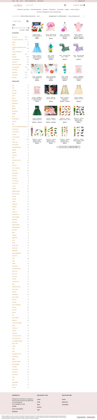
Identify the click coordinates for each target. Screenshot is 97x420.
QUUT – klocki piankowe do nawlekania (51, 57)
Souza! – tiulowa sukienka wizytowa (78, 98)
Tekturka (14, 333)
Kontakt (14, 406)
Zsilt (13, 380)
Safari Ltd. (14, 385)
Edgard (14, 150)
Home (13, 1)
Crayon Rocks (15, 137)
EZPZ (13, 157)
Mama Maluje (15, 217)
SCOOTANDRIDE (16, 305)
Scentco (14, 299)
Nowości (20, 9)
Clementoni (15, 129)
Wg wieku (26, 9)
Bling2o (14, 113)
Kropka (14, 199)
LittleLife (14, 206)
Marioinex (14, 222)
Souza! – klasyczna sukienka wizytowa (37, 119)
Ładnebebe (15, 382)
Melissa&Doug (16, 227)
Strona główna (15, 16)
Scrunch (14, 310)
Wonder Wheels (16, 361)
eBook (13, 42)
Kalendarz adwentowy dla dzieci (19, 48)
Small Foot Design (17, 323)
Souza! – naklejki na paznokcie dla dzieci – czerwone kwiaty (37, 99)
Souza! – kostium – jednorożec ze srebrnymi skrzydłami (78, 36)
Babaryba (14, 101)
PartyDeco (15, 266)
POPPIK (14, 279)
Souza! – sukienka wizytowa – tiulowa (51, 119)
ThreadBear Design (17, 341)
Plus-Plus (14, 276)
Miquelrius (14, 237)
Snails (13, 325)
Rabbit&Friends (16, 287)
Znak (13, 377)
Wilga (13, 359)
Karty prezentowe (55, 12)
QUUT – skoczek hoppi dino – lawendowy (78, 56)
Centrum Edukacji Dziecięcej (19, 126)
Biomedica (15, 111)
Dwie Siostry (15, 145)
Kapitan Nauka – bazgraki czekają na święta (37, 36)
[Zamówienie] (76, 16)
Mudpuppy (15, 250)
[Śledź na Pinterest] (76, 1)
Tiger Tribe (15, 343)
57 (73, 147)
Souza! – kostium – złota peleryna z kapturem (64, 99)
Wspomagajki (15, 364)
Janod (13, 186)
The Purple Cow (16, 338)
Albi (13, 85)
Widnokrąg (15, 356)
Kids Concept (15, 194)
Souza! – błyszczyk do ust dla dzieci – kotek (51, 35)
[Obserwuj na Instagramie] (75, 1)
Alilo (13, 88)
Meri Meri (14, 230)
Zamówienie (65, 404)
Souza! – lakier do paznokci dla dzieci (51, 98)
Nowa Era (14, 256)
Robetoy (14, 292)
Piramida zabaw (16, 268)
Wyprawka (53, 9)
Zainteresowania (36, 9)
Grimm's (14, 165)
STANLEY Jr (15, 328)
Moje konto (65, 402)
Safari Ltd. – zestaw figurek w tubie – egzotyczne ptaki (37, 140)
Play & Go (14, 274)
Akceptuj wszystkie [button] (91, 417)
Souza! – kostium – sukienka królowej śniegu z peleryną (37, 57)
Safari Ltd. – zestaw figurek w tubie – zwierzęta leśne (78, 120)
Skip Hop (14, 320)
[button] (81, 1)
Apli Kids (14, 93)
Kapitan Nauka (16, 191)
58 (76, 147)
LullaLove (14, 212)
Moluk (13, 243)
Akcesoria (60, 9)
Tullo (13, 348)
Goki (13, 163)
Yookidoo (14, 367)
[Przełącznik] (28, 37)
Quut (13, 284)
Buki (13, 124)
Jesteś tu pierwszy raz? (30, 1)
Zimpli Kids (15, 374)
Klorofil (14, 196)
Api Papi (14, 90)
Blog (21, 1)
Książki (67, 9)
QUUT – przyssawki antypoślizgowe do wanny (37, 78)
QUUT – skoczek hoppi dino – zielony (64, 56)
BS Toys (14, 121)
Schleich (14, 302)
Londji (13, 209)
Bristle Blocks (15, 119)
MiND (13, 232)
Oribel (13, 263)
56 (70, 147)
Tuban (13, 346)
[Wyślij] (65, 5)
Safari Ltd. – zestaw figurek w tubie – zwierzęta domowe (51, 140)
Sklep (17, 1)
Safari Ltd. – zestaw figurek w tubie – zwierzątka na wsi (65, 140)
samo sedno (15, 297)
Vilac (13, 351)
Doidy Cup (15, 142)
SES (13, 315)
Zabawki (45, 9)
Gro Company (16, 168)
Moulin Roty (15, 245)
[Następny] (79, 147)
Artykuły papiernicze (43, 12)
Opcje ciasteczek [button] (81, 417)
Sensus (14, 312)
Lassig (13, 201)
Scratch (14, 307)
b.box (13, 95)
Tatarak (14, 330)
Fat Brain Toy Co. (16, 160)
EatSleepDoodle (16, 147)
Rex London (15, 289)
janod (13, 45)
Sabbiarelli (15, 294)
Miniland (14, 235)
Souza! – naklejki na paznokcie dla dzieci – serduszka (78, 78)
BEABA (14, 108)
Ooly (13, 258)
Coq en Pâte (15, 132)
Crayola (14, 134)
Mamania (14, 219)
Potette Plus (15, 281)
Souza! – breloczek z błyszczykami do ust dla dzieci (65, 36)
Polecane (14, 62)
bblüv (13, 106)
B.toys (13, 98)
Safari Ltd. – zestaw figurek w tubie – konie (64, 119)
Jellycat (14, 188)
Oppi (13, 261)
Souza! (14, 387)
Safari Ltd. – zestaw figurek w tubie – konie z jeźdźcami (78, 140)
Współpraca (40, 1)
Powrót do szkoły (16, 64)
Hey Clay (14, 176)
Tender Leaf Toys (16, 336)
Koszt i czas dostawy (17, 409)
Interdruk (14, 178)
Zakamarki (15, 372)
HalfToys (14, 170)
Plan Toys (14, 271)
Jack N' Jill (15, 183)
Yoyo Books (15, 369)
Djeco (13, 139)
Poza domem (15, 67)
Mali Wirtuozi (15, 214)
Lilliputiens (14, 204)
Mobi (13, 240)
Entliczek (14, 155)
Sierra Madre (15, 317)
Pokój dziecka (75, 9)
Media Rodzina (16, 225)
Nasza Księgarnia (16, 253)
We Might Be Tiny (16, 354)
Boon (13, 116)
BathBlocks (15, 103)
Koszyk (64, 399)
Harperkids (15, 173)
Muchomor (15, 248)
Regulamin (15, 411)
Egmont (14, 152)
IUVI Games (15, 181)
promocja (14, 70)
